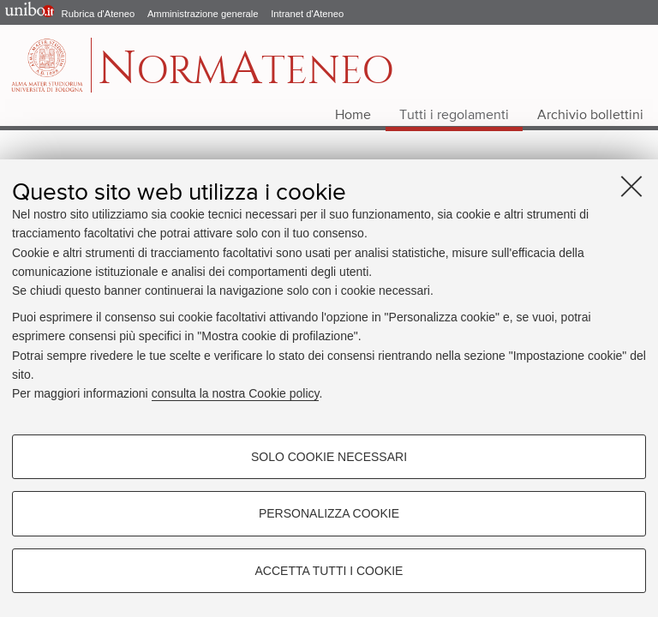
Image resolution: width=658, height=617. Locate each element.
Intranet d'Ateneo (307, 14)
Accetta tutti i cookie (329, 571)
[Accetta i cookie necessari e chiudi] (631, 186)
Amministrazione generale (203, 14)
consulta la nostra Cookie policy (236, 393)
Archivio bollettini (590, 116)
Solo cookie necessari (329, 457)
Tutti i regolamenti (454, 116)
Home (353, 116)
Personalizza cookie (329, 513)
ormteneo (246, 74)
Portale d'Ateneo (25, 13)
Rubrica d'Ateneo (98, 14)
